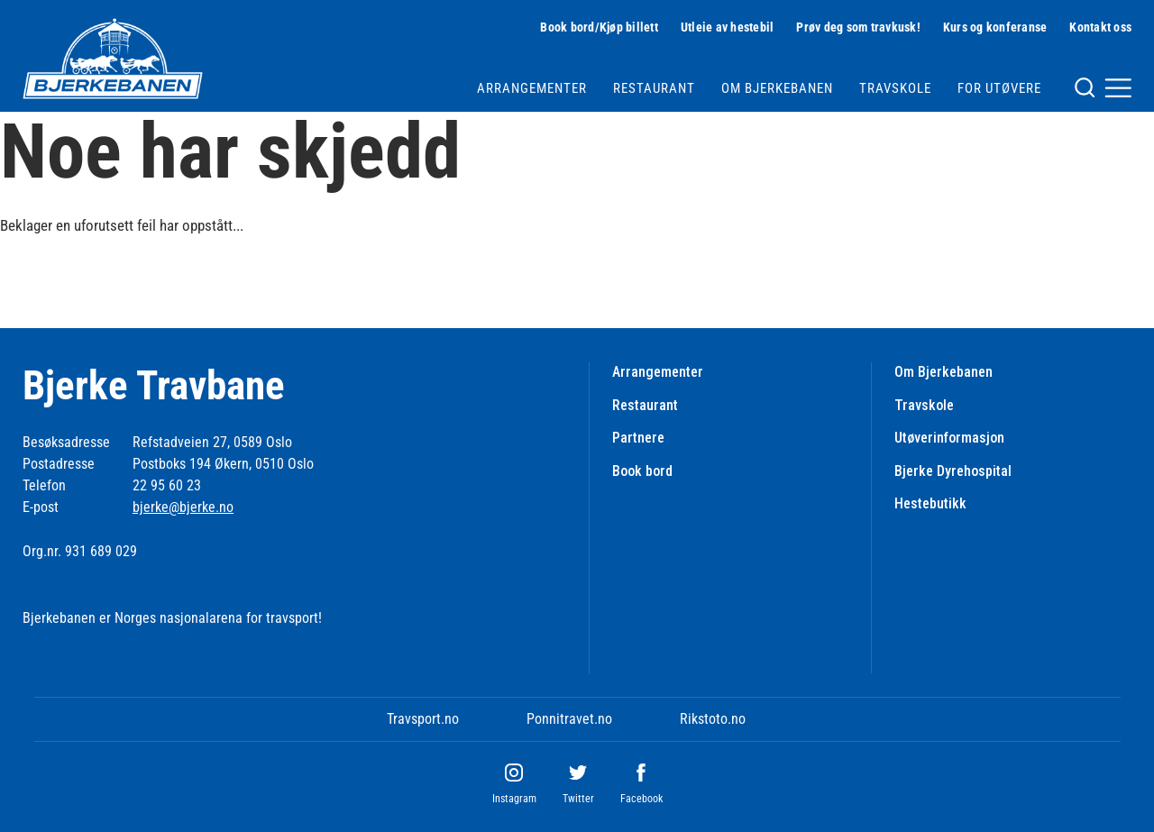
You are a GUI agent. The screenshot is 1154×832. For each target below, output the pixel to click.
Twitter (578, 798)
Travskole (895, 88)
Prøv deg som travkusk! (858, 27)
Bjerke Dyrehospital (953, 471)
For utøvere (999, 88)
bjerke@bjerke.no (183, 507)
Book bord (642, 471)
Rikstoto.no (713, 718)
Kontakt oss (1100, 27)
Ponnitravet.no (569, 718)
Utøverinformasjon (949, 437)
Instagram (514, 798)
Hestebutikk (930, 503)
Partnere (638, 437)
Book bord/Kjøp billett (599, 27)
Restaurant (654, 88)
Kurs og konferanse (995, 27)
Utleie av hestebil (727, 27)
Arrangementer (532, 88)
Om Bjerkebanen (777, 88)
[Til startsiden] (113, 58)
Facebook (641, 798)
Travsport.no (423, 718)
